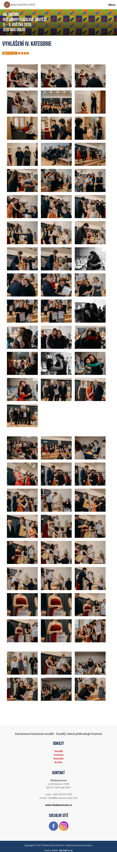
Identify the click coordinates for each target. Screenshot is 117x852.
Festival (58, 755)
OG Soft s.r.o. (66, 850)
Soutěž (58, 751)
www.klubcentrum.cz (58, 805)
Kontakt (58, 758)
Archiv (58, 762)
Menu (111, 4)
